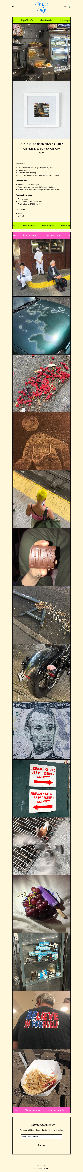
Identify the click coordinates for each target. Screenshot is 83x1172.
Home (14, 7)
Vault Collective (44, 1168)
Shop (66, 7)
